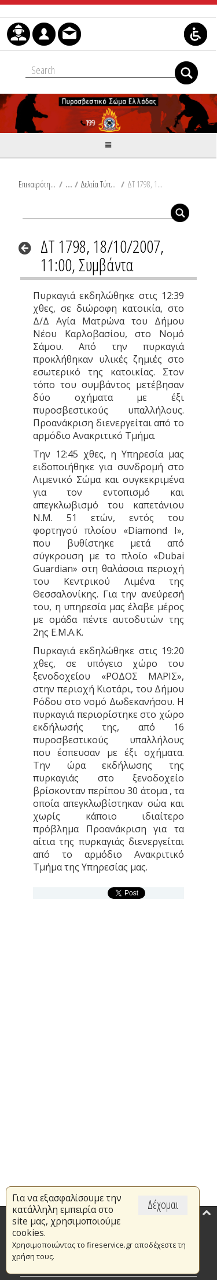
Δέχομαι (163, 1204)
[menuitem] (18, 34)
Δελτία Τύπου (99, 184)
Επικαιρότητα (37, 184)
